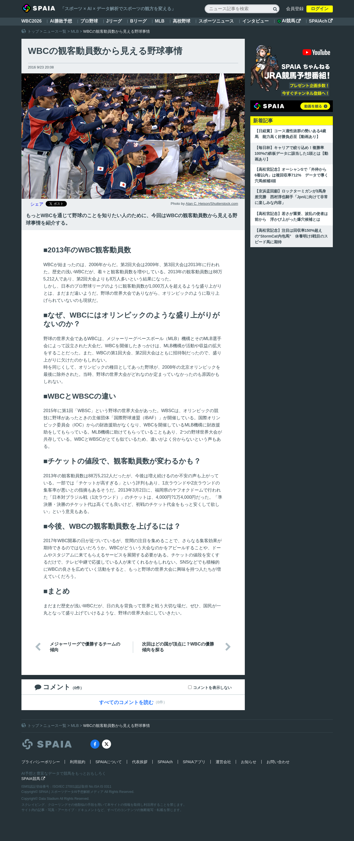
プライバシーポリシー (40, 762)
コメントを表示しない (212, 687)
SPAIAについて (108, 762)
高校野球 (181, 21)
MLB (159, 21)
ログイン (319, 8)
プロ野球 (89, 21)
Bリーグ (138, 21)
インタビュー (255, 21)
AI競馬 (289, 20)
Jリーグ (114, 21)
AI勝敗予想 (61, 21)
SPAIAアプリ (194, 762)
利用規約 (77, 762)
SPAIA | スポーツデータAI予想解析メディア (71, 792)
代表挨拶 (139, 762)
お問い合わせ (278, 762)
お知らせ (248, 762)
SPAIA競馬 (33, 778)
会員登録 (295, 8)
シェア (36, 204)
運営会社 (223, 762)
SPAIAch (321, 21)
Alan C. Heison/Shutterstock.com (212, 204)
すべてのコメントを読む (126, 702)
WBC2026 (31, 21)
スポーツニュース (216, 21)
